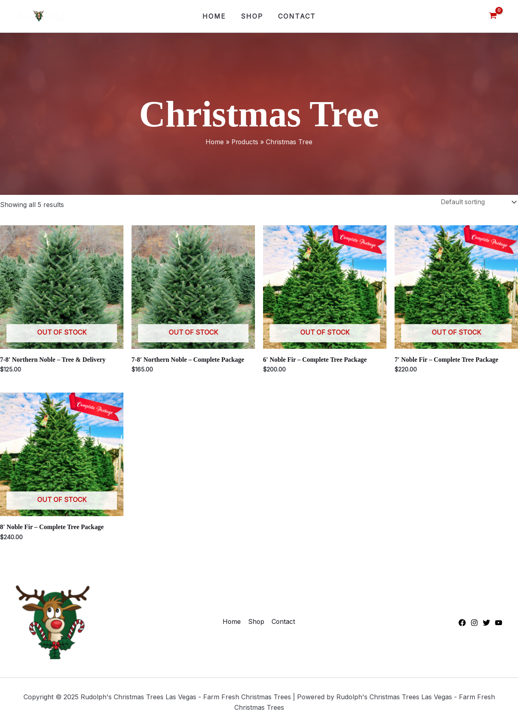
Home (216, 16)
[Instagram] (474, 623)
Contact (295, 16)
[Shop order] (475, 202)
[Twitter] (486, 623)
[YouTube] (498, 623)
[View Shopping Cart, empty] (493, 16)
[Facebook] (462, 623)
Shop (252, 16)
